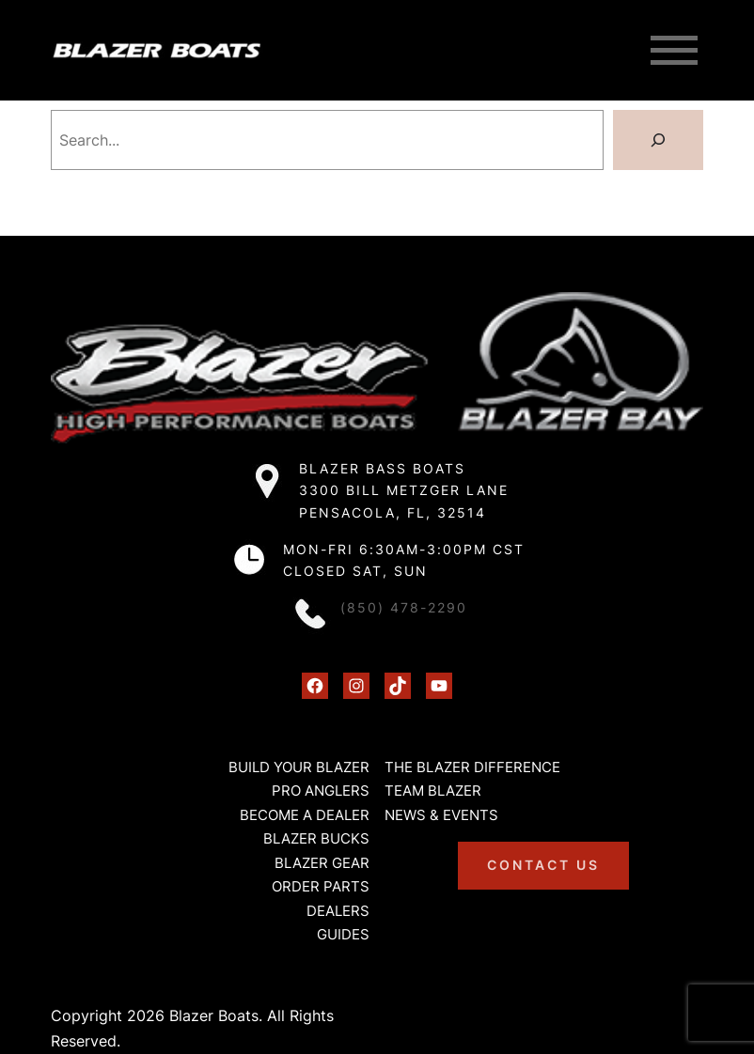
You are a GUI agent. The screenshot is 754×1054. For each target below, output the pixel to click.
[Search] (658, 140)
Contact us (543, 865)
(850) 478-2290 (403, 607)
